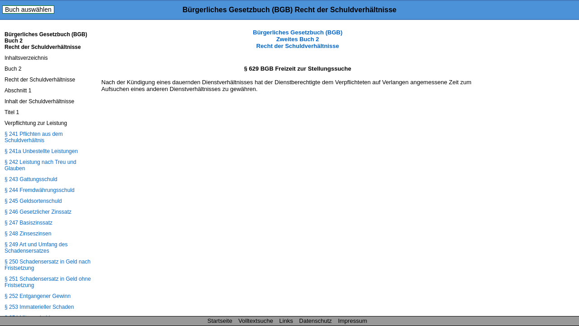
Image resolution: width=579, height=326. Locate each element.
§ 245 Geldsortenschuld (33, 201)
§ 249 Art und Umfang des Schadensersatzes (36, 247)
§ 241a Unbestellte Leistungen (41, 151)
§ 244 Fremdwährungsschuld (40, 190)
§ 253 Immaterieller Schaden (39, 307)
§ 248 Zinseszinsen (28, 233)
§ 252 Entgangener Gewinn (38, 296)
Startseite (220, 320)
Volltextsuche (255, 320)
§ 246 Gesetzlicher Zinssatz (38, 212)
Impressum (352, 320)
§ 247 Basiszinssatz (28, 223)
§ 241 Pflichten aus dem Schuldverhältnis (34, 137)
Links (286, 320)
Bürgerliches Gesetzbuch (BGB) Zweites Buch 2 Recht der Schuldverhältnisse (297, 39)
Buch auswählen (28, 9)
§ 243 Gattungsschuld (31, 179)
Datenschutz (315, 320)
